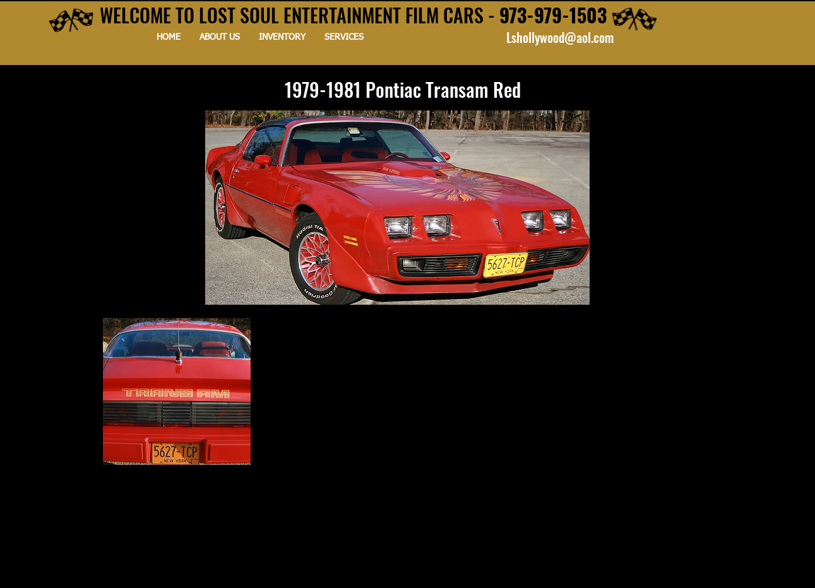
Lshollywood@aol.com (560, 37)
